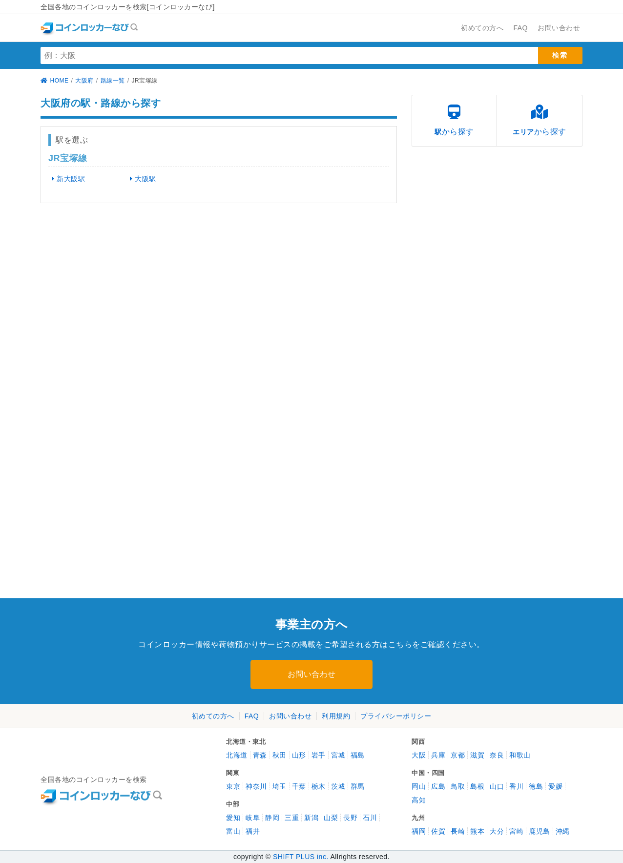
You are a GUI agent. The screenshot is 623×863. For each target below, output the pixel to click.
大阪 (419, 755)
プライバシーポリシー (395, 716)
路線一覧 (113, 80)
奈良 (497, 755)
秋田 (279, 755)
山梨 (331, 817)
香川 (516, 786)
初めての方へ (213, 716)
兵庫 (438, 755)
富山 (233, 831)
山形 (299, 755)
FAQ (252, 716)
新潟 (311, 817)
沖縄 (563, 831)
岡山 (419, 786)
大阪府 (84, 80)
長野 (350, 817)
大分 (497, 831)
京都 (458, 755)
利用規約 (336, 716)
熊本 (477, 831)
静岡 (272, 817)
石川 (370, 817)
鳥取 (458, 786)
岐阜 (253, 817)
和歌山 (520, 755)
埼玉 (279, 786)
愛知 (233, 817)
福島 (358, 755)
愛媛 (555, 786)
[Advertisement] (126, 286)
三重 (292, 817)
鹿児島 (539, 831)
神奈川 (256, 786)
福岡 (419, 831)
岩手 (319, 755)
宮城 (338, 755)
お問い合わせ (312, 674)
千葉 (299, 786)
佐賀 (438, 831)
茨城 (338, 786)
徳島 (536, 786)
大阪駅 (139, 179)
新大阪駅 (65, 179)
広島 (438, 786)
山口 (497, 786)
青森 (260, 755)
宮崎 (516, 831)
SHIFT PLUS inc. (301, 857)
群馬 (358, 786)
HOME (55, 80)
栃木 (319, 786)
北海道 (237, 755)
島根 (477, 786)
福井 (253, 831)
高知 (419, 800)
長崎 (458, 831)
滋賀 (477, 755)
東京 (233, 786)
